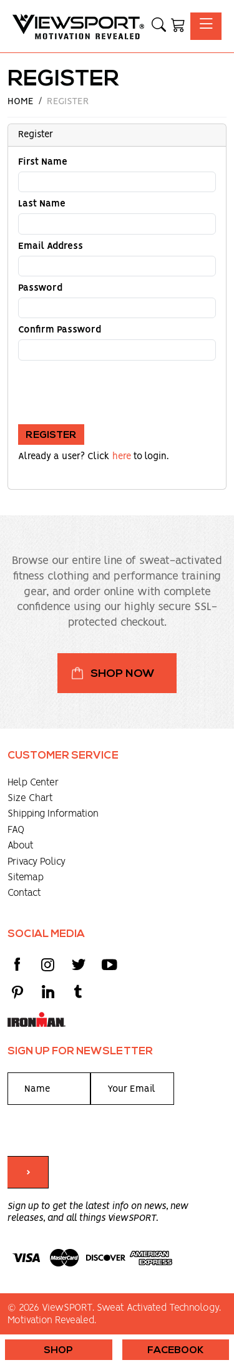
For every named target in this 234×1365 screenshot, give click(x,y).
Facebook (175, 1351)
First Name (42, 162)
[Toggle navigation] (206, 25)
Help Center (33, 782)
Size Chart (30, 798)
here (121, 457)
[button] (159, 26)
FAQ (15, 830)
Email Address (50, 246)
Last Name (42, 204)
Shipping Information (53, 814)
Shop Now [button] (122, 674)
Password (40, 288)
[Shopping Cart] (178, 26)
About (20, 845)
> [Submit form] (28, 1173)
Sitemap (25, 877)
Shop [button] (58, 1351)
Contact (24, 893)
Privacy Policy (36, 862)
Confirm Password (59, 330)
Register (51, 435)
